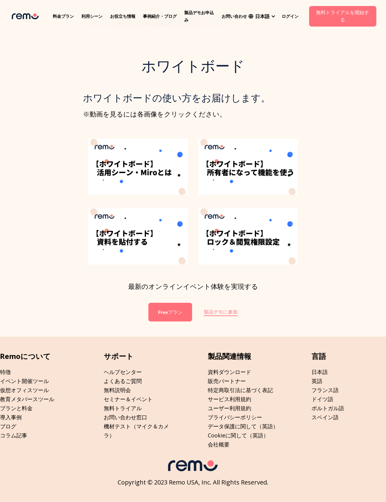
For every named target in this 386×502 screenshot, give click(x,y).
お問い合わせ (234, 16)
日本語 (320, 372)
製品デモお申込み (199, 16)
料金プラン (63, 16)
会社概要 (218, 444)
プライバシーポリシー (235, 417)
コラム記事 (13, 435)
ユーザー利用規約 (229, 408)
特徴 (5, 372)
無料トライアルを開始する (342, 16)
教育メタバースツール (27, 399)
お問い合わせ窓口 (125, 417)
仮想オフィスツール (24, 390)
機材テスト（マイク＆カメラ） (136, 431)
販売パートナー (227, 381)
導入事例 (11, 417)
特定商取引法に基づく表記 (240, 390)
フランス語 (325, 390)
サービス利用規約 (229, 399)
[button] (262, 16)
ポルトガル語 (328, 408)
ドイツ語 (322, 399)
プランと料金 (16, 408)
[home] (25, 16)
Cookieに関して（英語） (238, 435)
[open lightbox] (138, 167)
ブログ (8, 426)
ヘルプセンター (123, 372)
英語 (317, 381)
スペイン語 (325, 417)
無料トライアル (123, 408)
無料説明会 (117, 390)
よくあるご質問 (123, 381)
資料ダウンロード (229, 372)
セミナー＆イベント (128, 399)
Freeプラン (170, 312)
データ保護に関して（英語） (243, 426)
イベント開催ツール (24, 381)
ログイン (290, 16)
